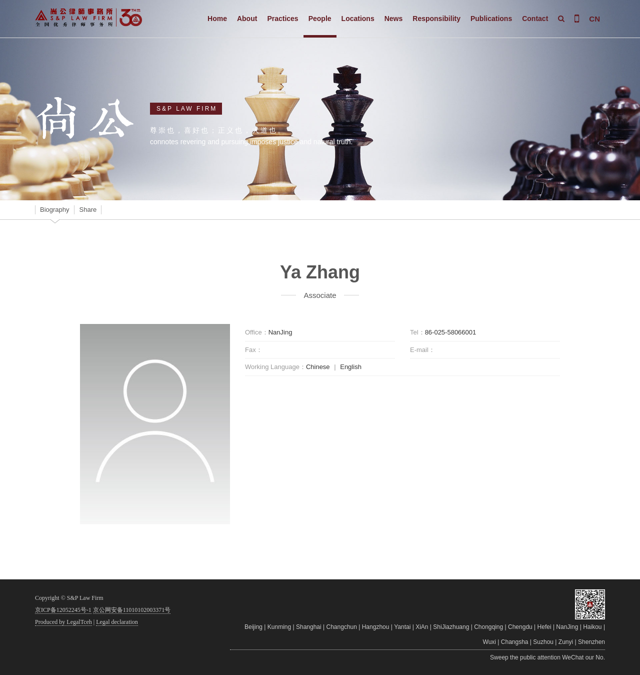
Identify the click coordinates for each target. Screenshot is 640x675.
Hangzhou (376, 626)
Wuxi (489, 641)
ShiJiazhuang (451, 626)
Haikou (592, 626)
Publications (491, 19)
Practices (282, 19)
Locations (358, 19)
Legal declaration (117, 621)
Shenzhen (591, 641)
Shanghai (309, 626)
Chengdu (520, 626)
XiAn (422, 626)
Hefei (545, 626)
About (247, 19)
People (320, 19)
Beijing (253, 626)
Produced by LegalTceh (63, 621)
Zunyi (565, 641)
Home (217, 19)
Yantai (402, 626)
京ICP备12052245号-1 (63, 609)
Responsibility (436, 19)
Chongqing (488, 626)
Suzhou (543, 641)
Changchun (341, 626)
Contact (535, 19)
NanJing (567, 626)
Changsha (514, 641)
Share (88, 209)
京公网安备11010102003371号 (132, 609)
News (393, 19)
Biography (55, 209)
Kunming (279, 626)
